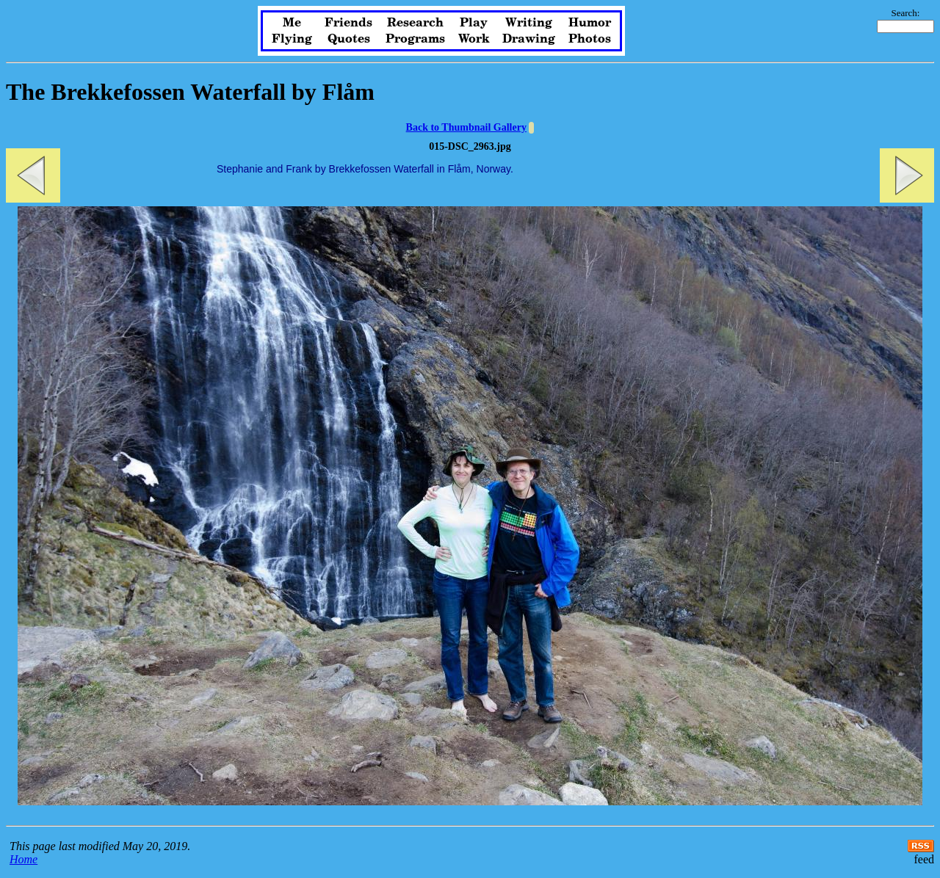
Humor (589, 23)
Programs (415, 39)
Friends (348, 23)
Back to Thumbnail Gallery (466, 127)
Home (23, 859)
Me (292, 23)
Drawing (528, 39)
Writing (528, 23)
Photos (589, 39)
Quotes (349, 39)
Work (474, 39)
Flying (292, 39)
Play (474, 23)
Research (415, 23)
